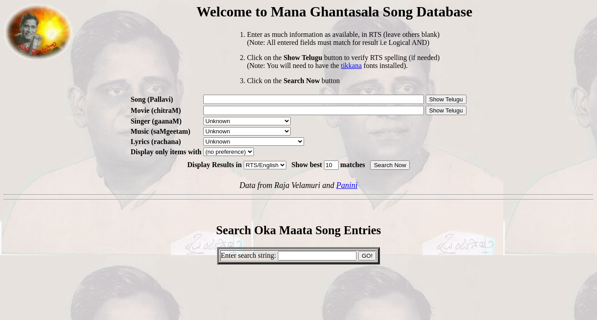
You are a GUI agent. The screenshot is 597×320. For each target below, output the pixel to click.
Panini (346, 185)
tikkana (351, 65)
